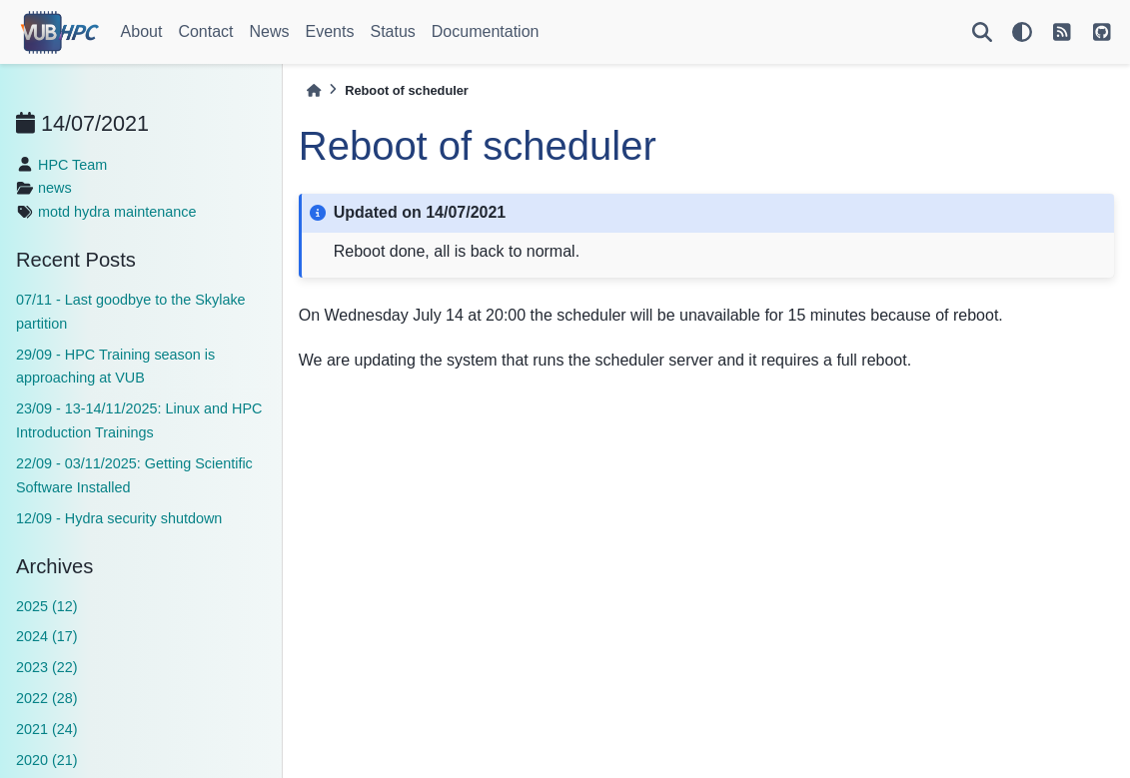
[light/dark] (1022, 32)
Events (330, 31)
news (55, 188)
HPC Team (72, 165)
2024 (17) (47, 636)
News (270, 31)
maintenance (155, 212)
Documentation (486, 31)
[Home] (314, 90)
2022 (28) (47, 698)
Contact (205, 31)
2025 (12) (47, 606)
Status (392, 31)
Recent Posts (76, 260)
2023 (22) (47, 667)
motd (54, 212)
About (142, 31)
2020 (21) (47, 760)
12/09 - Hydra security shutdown (119, 518)
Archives (54, 566)
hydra (92, 212)
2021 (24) (47, 729)
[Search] (982, 32)
